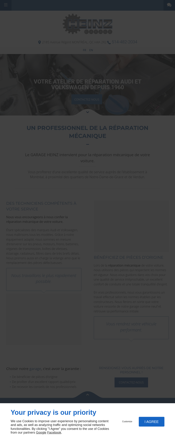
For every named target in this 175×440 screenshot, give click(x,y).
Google (41, 432)
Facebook (54, 432)
